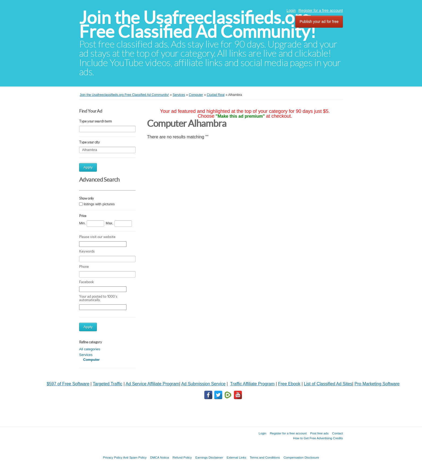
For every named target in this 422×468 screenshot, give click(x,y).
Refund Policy (182, 457)
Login (291, 10)
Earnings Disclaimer (209, 457)
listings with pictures (99, 204)
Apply (88, 167)
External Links (236, 457)
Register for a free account (320, 10)
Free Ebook (289, 383)
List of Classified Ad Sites (328, 383)
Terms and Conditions (265, 457)
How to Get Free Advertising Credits (318, 438)
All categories (89, 349)
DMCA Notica (159, 457)
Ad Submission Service (203, 383)
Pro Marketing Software (376, 383)
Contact (337, 433)
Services (86, 355)
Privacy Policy (112, 457)
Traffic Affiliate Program (252, 383)
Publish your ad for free (319, 21)
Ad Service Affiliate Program (152, 383)
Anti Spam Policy (135, 457)
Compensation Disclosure (301, 457)
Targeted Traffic (107, 383)
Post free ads (319, 433)
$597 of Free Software (68, 383)
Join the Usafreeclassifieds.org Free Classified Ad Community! (197, 24)
